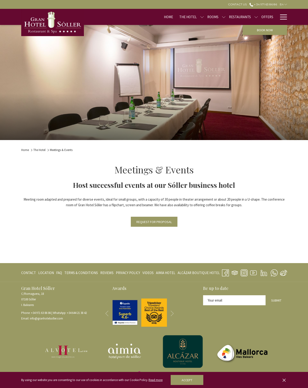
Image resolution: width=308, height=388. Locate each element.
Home (25, 150)
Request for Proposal (154, 222)
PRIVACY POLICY (128, 273)
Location (46, 273)
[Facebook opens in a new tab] (225, 272)
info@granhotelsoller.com (46, 318)
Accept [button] (187, 380)
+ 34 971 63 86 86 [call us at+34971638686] (263, 4)
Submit (276, 300)
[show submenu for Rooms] (209, 17)
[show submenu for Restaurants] (241, 17)
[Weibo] (283, 272)
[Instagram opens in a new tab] (244, 272)
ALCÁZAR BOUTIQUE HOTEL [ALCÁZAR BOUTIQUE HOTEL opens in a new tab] (199, 274)
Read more (156, 380)
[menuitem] (153, 17)
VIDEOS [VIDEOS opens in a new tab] (148, 274)
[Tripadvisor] (234, 272)
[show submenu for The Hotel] (187, 17)
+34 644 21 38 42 (77, 313)
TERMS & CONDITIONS (81, 273)
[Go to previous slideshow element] (107, 313)
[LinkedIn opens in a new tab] (263, 272)
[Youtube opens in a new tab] (253, 272)
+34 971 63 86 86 (41, 313)
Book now (265, 30)
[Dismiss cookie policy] (284, 380)
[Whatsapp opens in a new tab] (274, 272)
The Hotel (39, 150)
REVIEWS (107, 273)
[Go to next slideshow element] (172, 313)
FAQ (59, 273)
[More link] (282, 17)
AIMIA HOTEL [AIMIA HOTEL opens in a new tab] (165, 274)
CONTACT (28, 273)
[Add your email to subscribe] (234, 300)
